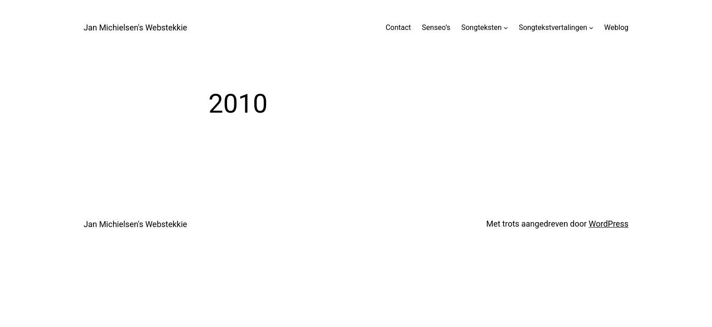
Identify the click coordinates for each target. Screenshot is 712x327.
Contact (398, 27)
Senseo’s (436, 27)
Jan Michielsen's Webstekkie (135, 27)
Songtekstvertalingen (553, 27)
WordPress (608, 223)
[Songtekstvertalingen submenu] (591, 27)
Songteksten (481, 27)
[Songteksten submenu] (506, 27)
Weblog (616, 27)
